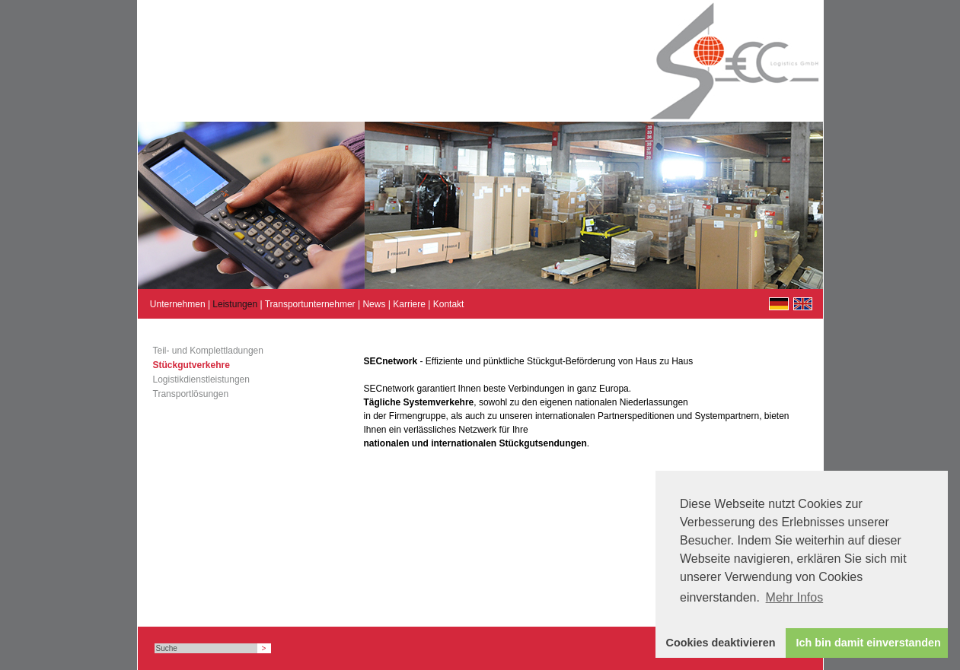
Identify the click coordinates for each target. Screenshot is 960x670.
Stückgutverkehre (191, 365)
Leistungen (234, 304)
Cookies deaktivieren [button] (721, 643)
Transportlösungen (191, 394)
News (373, 304)
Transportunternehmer (310, 304)
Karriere (409, 304)
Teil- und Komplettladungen (208, 350)
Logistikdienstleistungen (201, 379)
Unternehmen (178, 304)
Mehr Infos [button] (795, 597)
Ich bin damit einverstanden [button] (868, 643)
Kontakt (448, 304)
